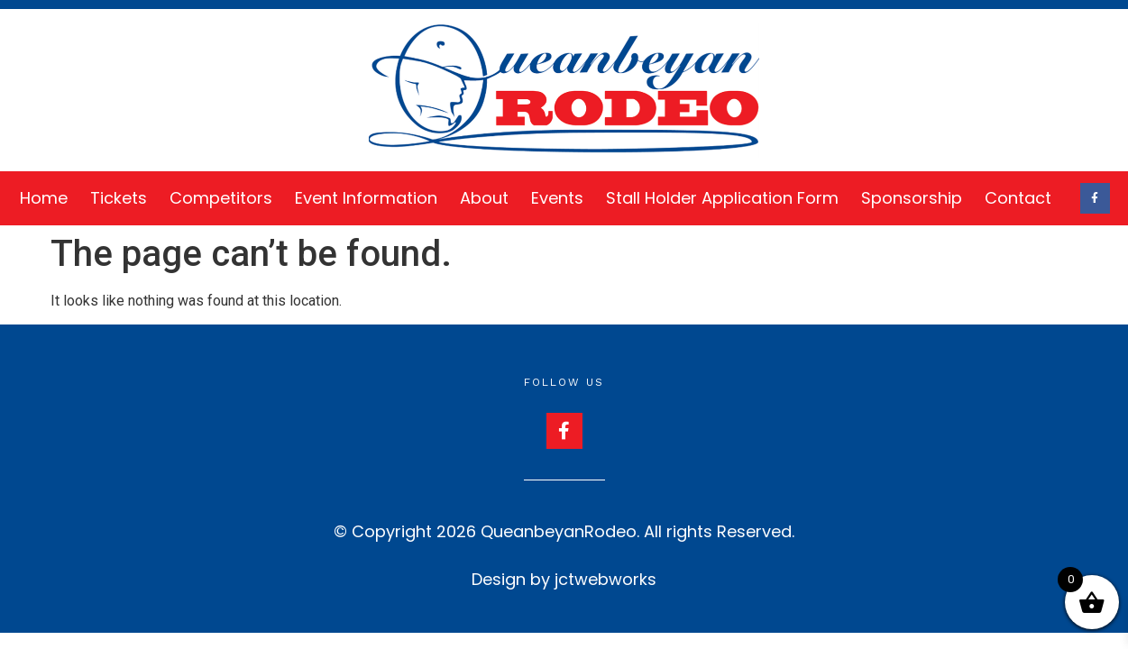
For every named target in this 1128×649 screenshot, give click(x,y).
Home (44, 198)
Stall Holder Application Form (722, 198)
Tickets (118, 198)
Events (557, 198)
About (484, 198)
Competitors (221, 198)
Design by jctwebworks (564, 579)
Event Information (366, 198)
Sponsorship (911, 198)
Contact (1018, 198)
